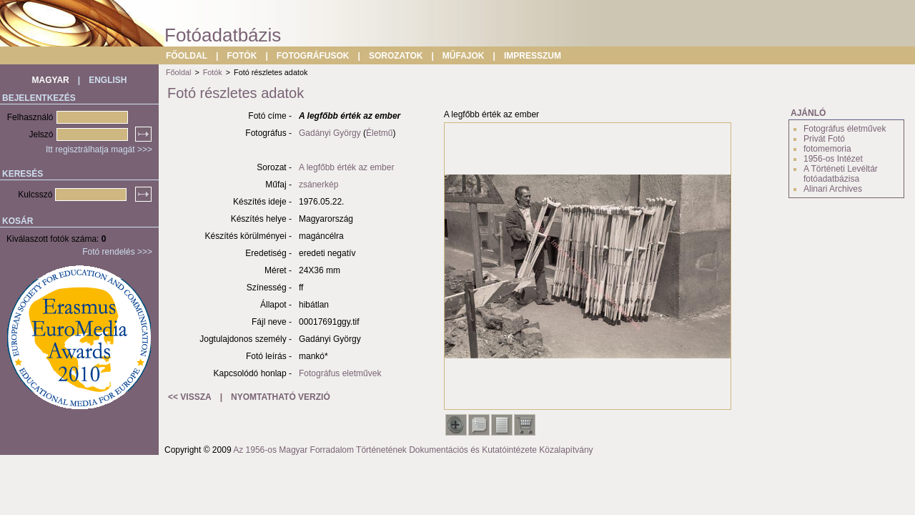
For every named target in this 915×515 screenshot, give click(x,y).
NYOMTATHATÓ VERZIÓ (280, 397)
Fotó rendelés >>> (117, 252)
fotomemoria (827, 149)
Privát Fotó (824, 139)
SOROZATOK (396, 56)
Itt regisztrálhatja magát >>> (99, 149)
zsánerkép (318, 185)
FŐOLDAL (186, 56)
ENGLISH (108, 80)
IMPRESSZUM (532, 56)
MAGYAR (50, 80)
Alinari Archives (832, 189)
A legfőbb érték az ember (346, 167)
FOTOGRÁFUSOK (313, 56)
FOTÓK (242, 56)
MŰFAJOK (463, 56)
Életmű (379, 133)
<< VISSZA (190, 397)
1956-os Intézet (833, 159)
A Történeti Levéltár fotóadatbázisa (840, 174)
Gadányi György (330, 133)
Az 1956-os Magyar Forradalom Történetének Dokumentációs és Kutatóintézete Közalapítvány (413, 450)
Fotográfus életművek (844, 129)
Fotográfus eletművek (340, 373)
